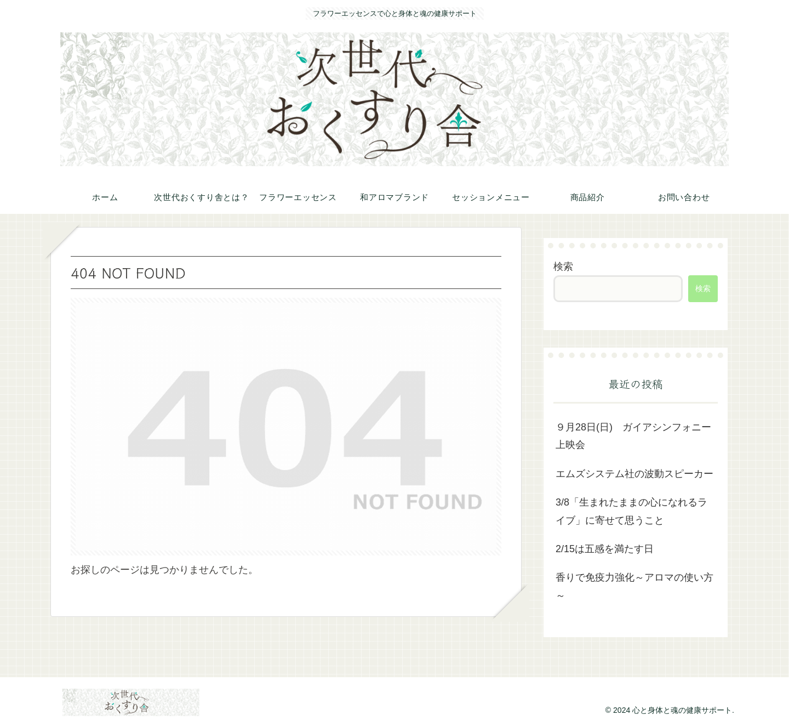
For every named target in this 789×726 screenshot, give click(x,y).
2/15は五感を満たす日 (605, 548)
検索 (563, 266)
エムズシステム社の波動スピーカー (634, 473)
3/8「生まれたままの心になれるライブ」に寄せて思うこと (631, 511)
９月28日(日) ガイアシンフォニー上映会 (633, 436)
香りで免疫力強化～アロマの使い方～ (634, 586)
